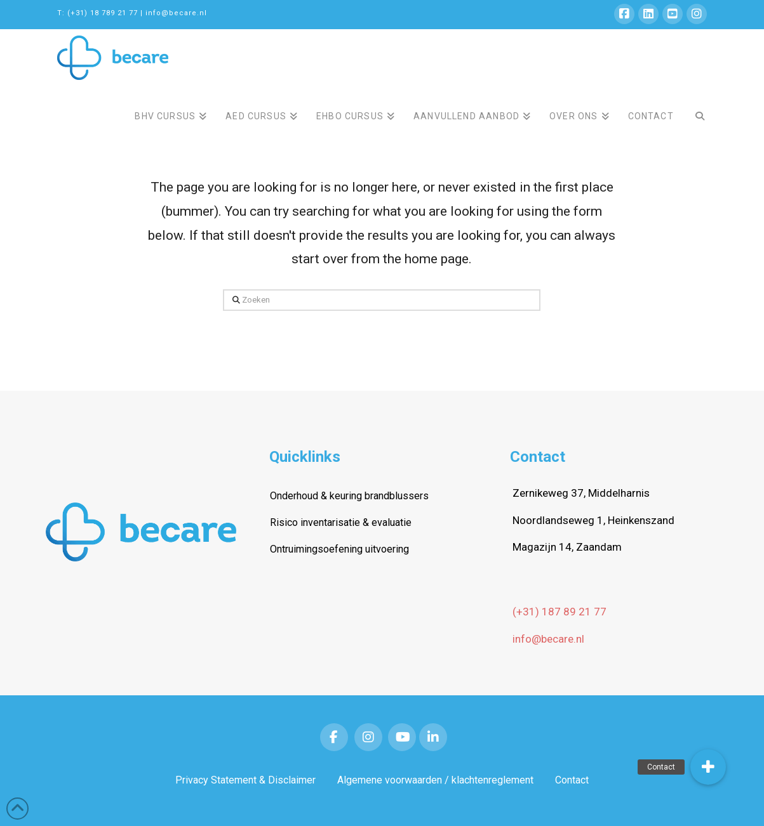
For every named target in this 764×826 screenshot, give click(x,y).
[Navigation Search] (695, 107)
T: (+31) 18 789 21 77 (97, 13)
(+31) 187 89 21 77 (560, 611)
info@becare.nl (176, 13)
